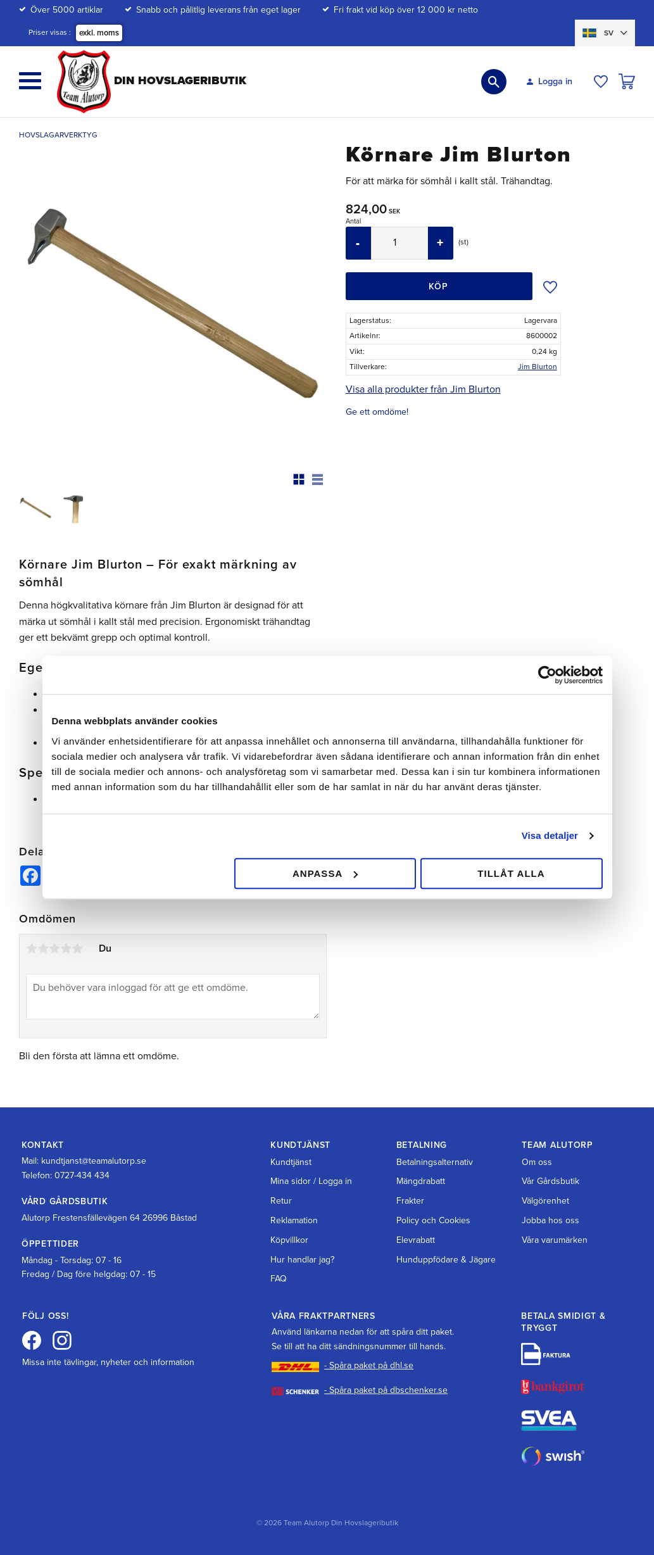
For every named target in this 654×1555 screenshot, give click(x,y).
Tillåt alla (510, 873)
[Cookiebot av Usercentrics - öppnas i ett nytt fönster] (547, 674)
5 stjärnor (77, 948)
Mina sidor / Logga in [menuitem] (311, 1181)
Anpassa (325, 873)
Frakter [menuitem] (410, 1200)
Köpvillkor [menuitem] (289, 1240)
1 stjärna (31, 948)
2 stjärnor (43, 948)
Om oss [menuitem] (537, 1162)
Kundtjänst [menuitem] (290, 1162)
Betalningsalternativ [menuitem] (434, 1162)
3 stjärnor (54, 948)
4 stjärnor (66, 948)
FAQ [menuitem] (278, 1278)
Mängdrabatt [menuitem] (420, 1181)
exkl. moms (99, 33)
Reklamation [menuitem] (294, 1220)
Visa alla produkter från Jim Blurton (423, 389)
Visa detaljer (550, 835)
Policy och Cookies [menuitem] (433, 1220)
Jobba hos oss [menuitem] (550, 1220)
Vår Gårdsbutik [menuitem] (550, 1181)
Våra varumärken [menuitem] (555, 1240)
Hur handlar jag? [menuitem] (302, 1259)
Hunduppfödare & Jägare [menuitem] (446, 1259)
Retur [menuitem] (281, 1200)
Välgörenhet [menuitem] (545, 1200)
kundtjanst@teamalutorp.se (93, 1160)
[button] (30, 81)
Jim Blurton (537, 366)
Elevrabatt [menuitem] (415, 1240)
